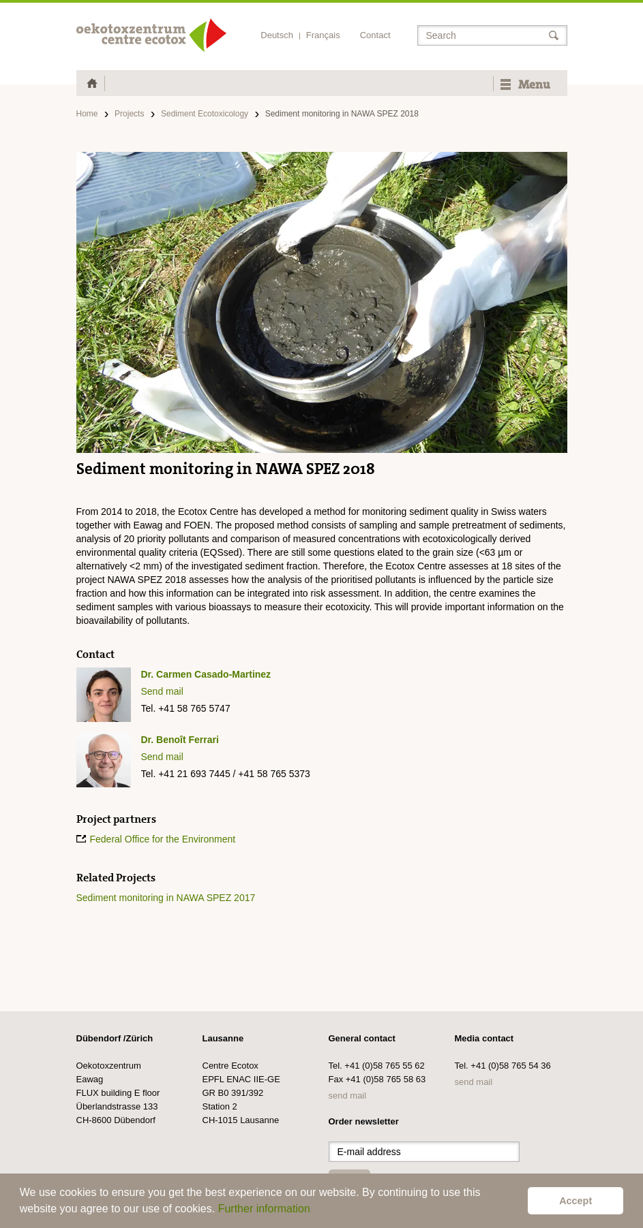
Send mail (162, 691)
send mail (348, 1095)
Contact (375, 35)
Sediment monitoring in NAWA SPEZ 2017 (166, 897)
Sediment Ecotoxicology (204, 114)
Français (323, 35)
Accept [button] (575, 1200)
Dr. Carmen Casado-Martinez (206, 674)
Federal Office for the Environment (163, 839)
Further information (264, 1208)
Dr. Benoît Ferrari (180, 739)
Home (87, 114)
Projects (129, 114)
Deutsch (276, 35)
